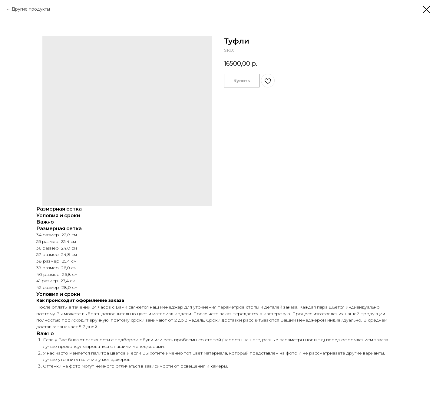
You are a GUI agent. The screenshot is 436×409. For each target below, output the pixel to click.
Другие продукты (31, 9)
